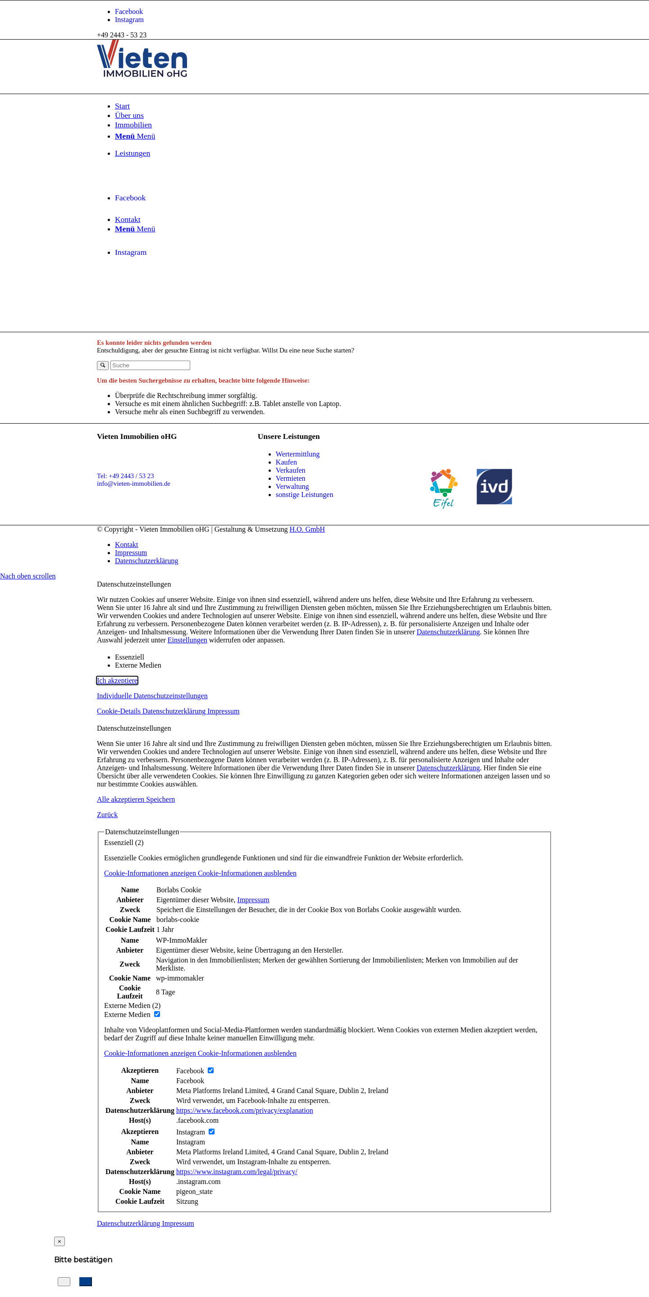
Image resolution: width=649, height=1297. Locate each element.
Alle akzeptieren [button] (121, 799)
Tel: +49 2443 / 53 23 (125, 475)
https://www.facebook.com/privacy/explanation (244, 1110)
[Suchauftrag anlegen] (85, 1281)
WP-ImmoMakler (181, 940)
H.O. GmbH (307, 529)
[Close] (59, 1241)
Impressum (223, 711)
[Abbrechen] (64, 1281)
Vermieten (291, 478)
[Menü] (135, 228)
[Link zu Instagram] (129, 19)
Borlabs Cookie (178, 890)
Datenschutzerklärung (448, 632)
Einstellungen (187, 640)
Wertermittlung (298, 454)
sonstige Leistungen (305, 494)
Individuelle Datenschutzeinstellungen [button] (152, 696)
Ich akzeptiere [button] (117, 680)
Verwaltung (292, 486)
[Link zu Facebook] (129, 11)
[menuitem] (333, 106)
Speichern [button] (160, 799)
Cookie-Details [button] (119, 711)
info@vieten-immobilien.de (133, 483)
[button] (324, 873)
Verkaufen (291, 470)
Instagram (190, 1142)
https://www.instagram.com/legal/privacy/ (236, 1171)
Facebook (190, 1081)
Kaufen (286, 462)
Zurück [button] (107, 814)
